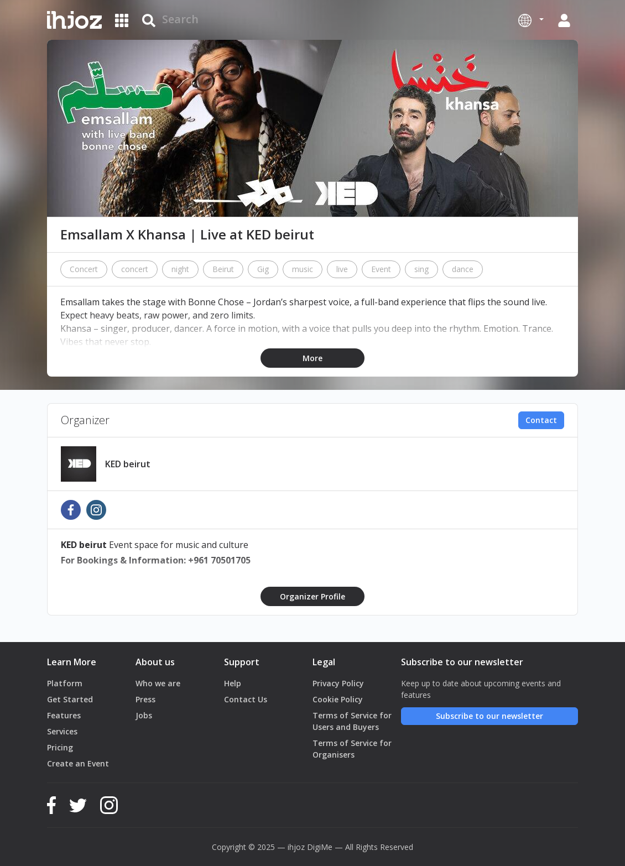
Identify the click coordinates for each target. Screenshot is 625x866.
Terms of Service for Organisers (352, 749)
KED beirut (127, 464)
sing (421, 269)
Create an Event (78, 763)
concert (134, 269)
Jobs (144, 715)
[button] (531, 20)
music (302, 269)
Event (381, 269)
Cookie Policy (337, 699)
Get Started (70, 699)
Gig (263, 269)
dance (462, 269)
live (342, 269)
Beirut (223, 269)
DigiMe (319, 847)
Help (232, 683)
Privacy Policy (338, 683)
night (180, 269)
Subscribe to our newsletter (489, 716)
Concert (84, 269)
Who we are (158, 683)
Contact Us (245, 699)
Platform (64, 683)
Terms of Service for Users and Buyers (352, 721)
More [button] (312, 358)
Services (62, 731)
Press (145, 699)
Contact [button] (541, 420)
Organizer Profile (312, 596)
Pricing (60, 747)
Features (64, 715)
